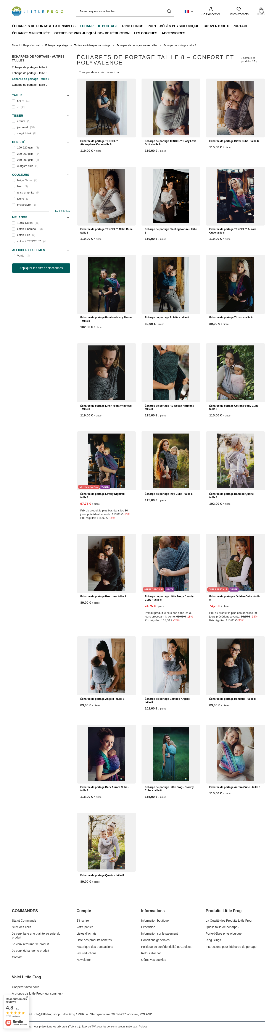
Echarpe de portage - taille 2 (29, 67)
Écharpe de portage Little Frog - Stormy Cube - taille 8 (169, 789)
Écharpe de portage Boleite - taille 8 (167, 317)
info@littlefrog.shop (47, 1014)
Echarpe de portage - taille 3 (29, 73)
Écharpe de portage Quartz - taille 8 (102, 875)
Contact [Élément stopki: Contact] (17, 957)
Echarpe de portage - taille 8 (30, 79)
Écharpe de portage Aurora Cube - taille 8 (234, 787)
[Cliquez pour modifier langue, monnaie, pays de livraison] (189, 11)
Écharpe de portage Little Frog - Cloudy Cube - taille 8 (169, 598)
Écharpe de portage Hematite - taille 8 (232, 698)
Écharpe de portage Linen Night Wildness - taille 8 (106, 407)
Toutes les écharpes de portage (92, 45)
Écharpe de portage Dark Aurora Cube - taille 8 (104, 789)
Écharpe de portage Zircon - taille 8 (231, 317)
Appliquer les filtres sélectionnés (41, 268)
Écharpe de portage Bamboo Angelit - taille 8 (168, 700)
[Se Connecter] (210, 11)
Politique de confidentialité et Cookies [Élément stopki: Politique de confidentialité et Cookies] (166, 946)
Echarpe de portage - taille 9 (29, 84)
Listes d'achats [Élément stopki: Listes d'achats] (87, 933)
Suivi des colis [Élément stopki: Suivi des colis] (21, 927)
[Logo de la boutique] (37, 11)
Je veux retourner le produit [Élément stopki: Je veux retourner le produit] (30, 944)
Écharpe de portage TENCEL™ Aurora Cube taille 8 (232, 231)
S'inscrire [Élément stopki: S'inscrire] (83, 920)
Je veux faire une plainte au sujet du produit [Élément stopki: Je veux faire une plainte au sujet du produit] (36, 935)
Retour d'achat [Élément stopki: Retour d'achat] (151, 953)
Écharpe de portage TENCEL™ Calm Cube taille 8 (106, 231)
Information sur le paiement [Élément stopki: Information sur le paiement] (159, 933)
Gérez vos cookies (153, 959)
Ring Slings (132, 26)
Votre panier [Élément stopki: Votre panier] (85, 927)
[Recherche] (169, 11)
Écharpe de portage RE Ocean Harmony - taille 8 (170, 407)
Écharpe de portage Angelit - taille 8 (102, 698)
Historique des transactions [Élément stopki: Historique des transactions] (95, 946)
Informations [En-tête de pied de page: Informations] (153, 911)
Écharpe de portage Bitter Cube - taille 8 (234, 141)
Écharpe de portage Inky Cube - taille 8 (169, 493)
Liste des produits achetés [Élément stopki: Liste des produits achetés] (94, 940)
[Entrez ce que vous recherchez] (125, 11)
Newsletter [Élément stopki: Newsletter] (84, 959)
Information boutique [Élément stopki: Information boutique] (155, 920)
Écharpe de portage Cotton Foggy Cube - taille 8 (234, 407)
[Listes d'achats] (239, 11)
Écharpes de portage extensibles (44, 26)
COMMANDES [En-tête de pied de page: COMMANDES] (25, 911)
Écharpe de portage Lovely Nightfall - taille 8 (103, 495)
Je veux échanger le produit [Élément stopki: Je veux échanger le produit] (30, 950)
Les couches (145, 33)
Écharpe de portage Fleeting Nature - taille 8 (171, 231)
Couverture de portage (225, 26)
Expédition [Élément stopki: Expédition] (148, 927)
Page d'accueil (31, 45)
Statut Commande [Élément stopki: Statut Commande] (24, 920)
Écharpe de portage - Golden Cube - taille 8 (234, 598)
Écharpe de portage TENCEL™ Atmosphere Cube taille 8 (99, 143)
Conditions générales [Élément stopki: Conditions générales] (155, 940)
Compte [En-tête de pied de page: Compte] (84, 911)
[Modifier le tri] (98, 72)
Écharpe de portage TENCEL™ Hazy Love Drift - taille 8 (170, 143)
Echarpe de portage (99, 26)
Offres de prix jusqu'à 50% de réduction (92, 33)
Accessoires (173, 33)
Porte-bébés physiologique (173, 26)
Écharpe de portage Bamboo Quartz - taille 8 (232, 495)
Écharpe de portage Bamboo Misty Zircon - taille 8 (106, 319)
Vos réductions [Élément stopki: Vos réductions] (87, 953)
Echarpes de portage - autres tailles (136, 45)
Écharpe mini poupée (31, 33)
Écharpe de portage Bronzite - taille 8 (103, 596)
